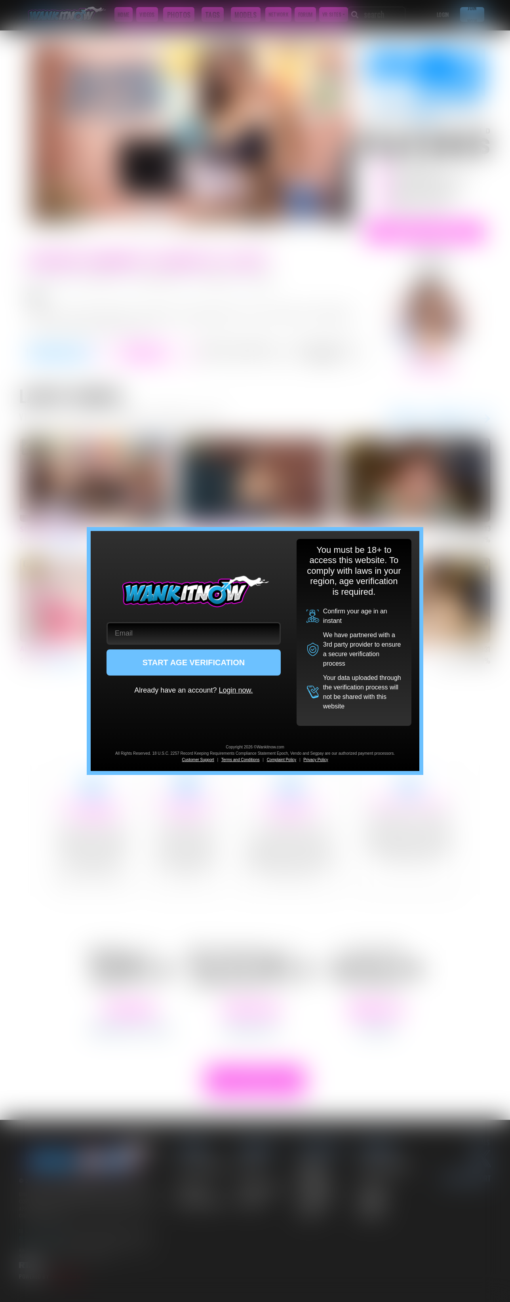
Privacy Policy (315, 760)
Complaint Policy (281, 760)
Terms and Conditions (240, 760)
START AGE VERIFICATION (194, 662)
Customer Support (198, 760)
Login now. (236, 690)
